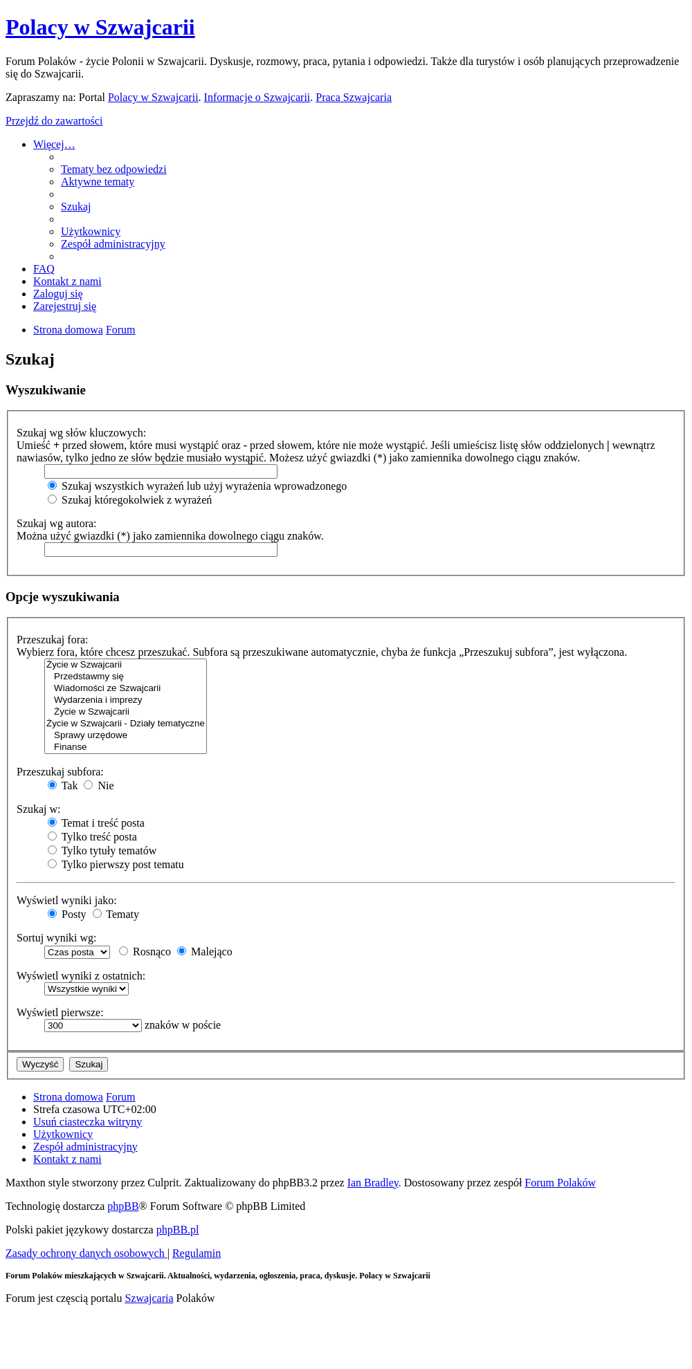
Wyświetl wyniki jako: (67, 900)
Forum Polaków (560, 1182)
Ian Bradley (373, 1182)
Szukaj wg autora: (57, 523)
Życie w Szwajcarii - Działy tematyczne (125, 724)
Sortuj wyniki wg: (57, 938)
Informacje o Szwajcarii (257, 97)
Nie (98, 785)
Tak (63, 785)
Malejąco (205, 951)
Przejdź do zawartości (54, 121)
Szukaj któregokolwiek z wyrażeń (130, 500)
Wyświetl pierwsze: (60, 1012)
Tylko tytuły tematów (102, 850)
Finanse (125, 747)
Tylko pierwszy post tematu (116, 864)
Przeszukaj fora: (53, 639)
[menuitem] (114, 169)
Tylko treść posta (92, 837)
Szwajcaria (149, 1298)
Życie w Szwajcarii (125, 665)
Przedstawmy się (125, 677)
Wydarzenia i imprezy (125, 700)
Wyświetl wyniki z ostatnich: (81, 976)
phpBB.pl (177, 1229)
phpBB (122, 1206)
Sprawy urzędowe (125, 736)
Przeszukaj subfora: (60, 772)
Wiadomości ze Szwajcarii (125, 689)
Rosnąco (145, 951)
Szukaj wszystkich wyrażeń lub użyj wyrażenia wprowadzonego (197, 486)
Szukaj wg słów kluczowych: (81, 433)
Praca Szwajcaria (354, 97)
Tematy (116, 914)
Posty (67, 914)
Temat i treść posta (96, 823)
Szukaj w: (39, 809)
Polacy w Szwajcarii (100, 27)
